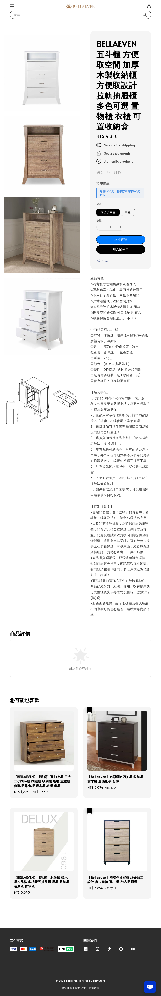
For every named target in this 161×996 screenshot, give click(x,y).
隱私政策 (80, 988)
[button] (12, 6)
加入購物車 (121, 249)
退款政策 (94, 988)
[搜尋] (144, 14)
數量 (99, 220)
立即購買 (120, 239)
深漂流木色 (108, 212)
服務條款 (66, 988)
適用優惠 (103, 183)
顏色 (99, 204)
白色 (128, 212)
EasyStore (99, 980)
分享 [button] (102, 261)
